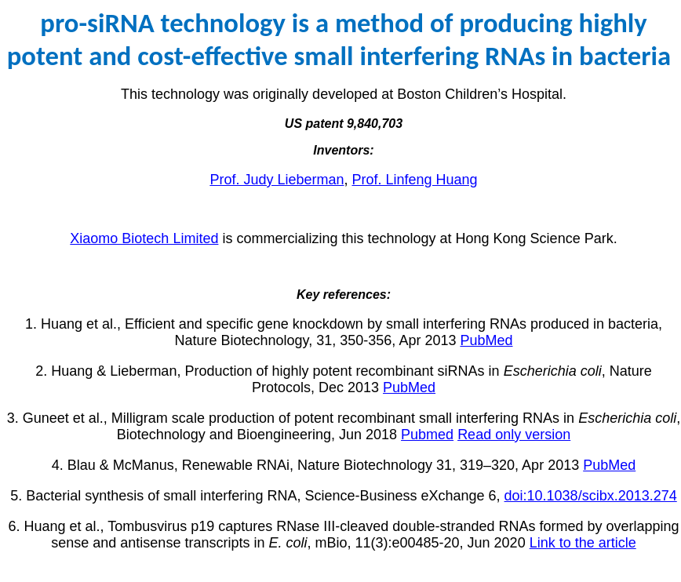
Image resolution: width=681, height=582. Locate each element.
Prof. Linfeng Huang (414, 179)
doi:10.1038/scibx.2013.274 (590, 496)
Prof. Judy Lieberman (276, 179)
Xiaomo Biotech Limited (144, 238)
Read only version (513, 434)
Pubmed (427, 434)
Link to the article (583, 543)
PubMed (486, 340)
